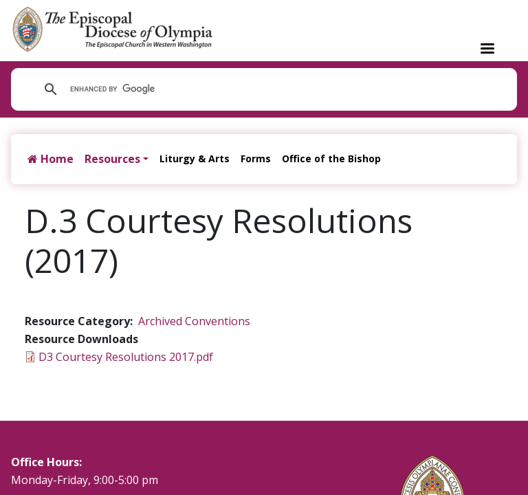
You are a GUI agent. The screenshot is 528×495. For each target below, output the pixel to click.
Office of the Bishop (331, 158)
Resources (112, 158)
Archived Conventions (194, 321)
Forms (256, 158)
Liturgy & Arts (195, 158)
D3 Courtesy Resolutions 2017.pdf (125, 356)
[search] (253, 89)
